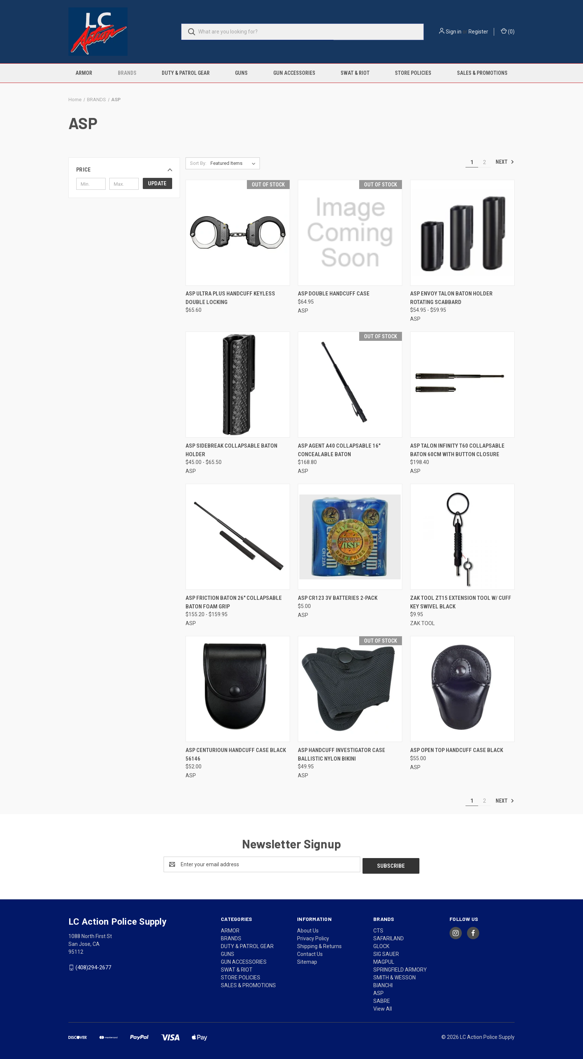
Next (505, 162)
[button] (124, 169)
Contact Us (310, 953)
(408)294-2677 (93, 966)
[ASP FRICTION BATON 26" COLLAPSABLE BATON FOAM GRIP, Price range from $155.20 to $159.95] (238, 536)
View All (382, 1007)
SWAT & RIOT (355, 73)
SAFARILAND (388, 937)
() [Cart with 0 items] (508, 31)
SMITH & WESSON (394, 976)
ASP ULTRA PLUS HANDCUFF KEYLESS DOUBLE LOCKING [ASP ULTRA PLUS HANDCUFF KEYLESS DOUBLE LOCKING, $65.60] (230, 297)
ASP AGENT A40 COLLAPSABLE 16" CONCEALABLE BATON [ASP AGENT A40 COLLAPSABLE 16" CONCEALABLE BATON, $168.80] (339, 450)
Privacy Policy (313, 937)
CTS (378, 929)
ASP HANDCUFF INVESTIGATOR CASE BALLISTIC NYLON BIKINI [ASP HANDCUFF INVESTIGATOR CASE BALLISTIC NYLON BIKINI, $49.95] (341, 754)
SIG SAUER (386, 953)
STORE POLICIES (413, 73)
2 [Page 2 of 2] (484, 162)
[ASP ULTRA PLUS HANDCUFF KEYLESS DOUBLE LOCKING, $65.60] (238, 232)
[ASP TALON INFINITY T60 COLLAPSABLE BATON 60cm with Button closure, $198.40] (462, 384)
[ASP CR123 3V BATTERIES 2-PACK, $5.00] (350, 536)
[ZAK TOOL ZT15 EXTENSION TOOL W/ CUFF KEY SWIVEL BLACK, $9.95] (462, 536)
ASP (378, 992)
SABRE (381, 999)
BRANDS (127, 73)
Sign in (453, 32)
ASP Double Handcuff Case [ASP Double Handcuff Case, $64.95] (334, 293)
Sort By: (198, 163)
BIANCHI (383, 984)
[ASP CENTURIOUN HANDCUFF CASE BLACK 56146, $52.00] (238, 688)
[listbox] (234, 163)
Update (157, 183)
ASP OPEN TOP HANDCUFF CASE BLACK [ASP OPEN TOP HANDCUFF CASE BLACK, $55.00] (456, 750)
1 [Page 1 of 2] (471, 162)
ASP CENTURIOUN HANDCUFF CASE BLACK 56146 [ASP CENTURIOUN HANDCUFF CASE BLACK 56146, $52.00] (236, 754)
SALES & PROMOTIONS (482, 73)
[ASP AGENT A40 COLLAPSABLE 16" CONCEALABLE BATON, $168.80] (350, 384)
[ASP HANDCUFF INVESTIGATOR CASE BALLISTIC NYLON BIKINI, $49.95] (350, 688)
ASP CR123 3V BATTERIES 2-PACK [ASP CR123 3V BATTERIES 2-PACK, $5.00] (337, 598)
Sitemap (307, 960)
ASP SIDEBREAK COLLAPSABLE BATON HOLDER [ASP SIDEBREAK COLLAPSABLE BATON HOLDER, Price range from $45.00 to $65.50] (231, 450)
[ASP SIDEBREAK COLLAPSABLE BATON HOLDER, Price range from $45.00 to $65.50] (238, 384)
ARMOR (83, 73)
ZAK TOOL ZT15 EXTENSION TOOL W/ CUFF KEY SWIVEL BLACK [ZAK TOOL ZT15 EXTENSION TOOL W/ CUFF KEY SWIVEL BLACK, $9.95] (460, 602)
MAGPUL (383, 960)
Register (478, 32)
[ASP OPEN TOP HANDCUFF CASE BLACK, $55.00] (462, 688)
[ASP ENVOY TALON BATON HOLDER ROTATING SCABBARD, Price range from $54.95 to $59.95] (462, 232)
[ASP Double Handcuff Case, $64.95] (350, 232)
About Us (308, 929)
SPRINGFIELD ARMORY (400, 968)
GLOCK (381, 945)
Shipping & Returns (319, 945)
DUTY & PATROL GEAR (186, 73)
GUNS (241, 73)
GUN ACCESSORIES (294, 73)
